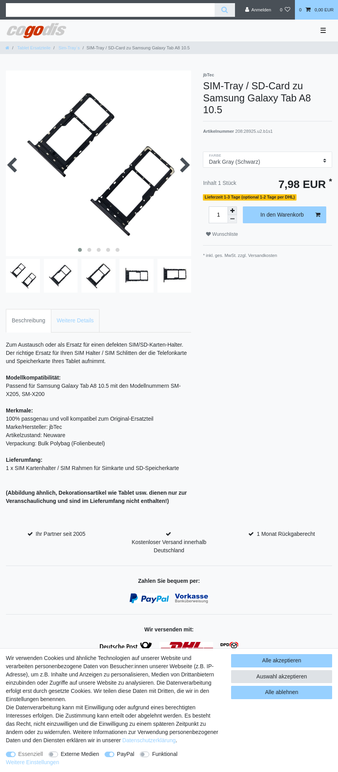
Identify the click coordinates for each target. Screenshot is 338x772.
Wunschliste (222, 234)
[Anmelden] (258, 10)
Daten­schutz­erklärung (148, 740)
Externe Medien (80, 754)
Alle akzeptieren (281, 660)
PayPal (125, 754)
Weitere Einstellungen (32, 762)
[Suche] (225, 10)
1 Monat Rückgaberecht (286, 534)
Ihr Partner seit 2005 (60, 534)
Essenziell (30, 754)
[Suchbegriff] (110, 10)
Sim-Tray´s (68, 47)
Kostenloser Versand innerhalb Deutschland (169, 546)
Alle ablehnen (281, 692)
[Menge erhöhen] (232, 210)
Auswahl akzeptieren (282, 676)
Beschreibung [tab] (28, 320)
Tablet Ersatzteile (33, 47)
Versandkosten (262, 255)
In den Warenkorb (290, 215)
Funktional (164, 754)
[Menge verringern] (232, 219)
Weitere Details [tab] (75, 320)
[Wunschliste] (285, 10)
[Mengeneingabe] (218, 214)
